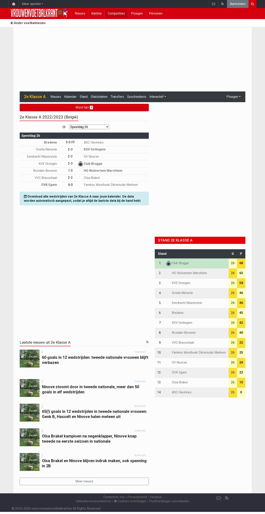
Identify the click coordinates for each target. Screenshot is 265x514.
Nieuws (80, 13)
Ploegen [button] (232, 97)
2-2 (70, 156)
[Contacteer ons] (219, 498)
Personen (155, 13)
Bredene (53, 142)
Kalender (70, 97)
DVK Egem (52, 185)
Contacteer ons (114, 497)
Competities (116, 13)
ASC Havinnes (90, 142)
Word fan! (84, 107)
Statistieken (99, 97)
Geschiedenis (136, 97)
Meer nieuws (84, 481)
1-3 (70, 171)
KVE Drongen (51, 164)
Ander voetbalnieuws (28, 23)
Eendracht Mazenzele (45, 156)
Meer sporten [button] (31, 4)
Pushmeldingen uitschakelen (169, 501)
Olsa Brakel (89, 178)
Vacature (156, 497)
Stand (84, 97)
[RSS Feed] (227, 498)
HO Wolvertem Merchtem (100, 171)
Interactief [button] (156, 97)
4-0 (70, 185)
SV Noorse (88, 156)
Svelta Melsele (49, 149)
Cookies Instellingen (130, 501)
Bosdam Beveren (48, 171)
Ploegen (137, 13)
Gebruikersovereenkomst (93, 501)
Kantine (96, 13)
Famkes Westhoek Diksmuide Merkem (108, 185)
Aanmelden (238, 4)
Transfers (117, 97)
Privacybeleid (137, 497)
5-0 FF (70, 142)
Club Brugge (90, 164)
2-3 (70, 149)
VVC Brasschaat (49, 178)
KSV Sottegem (92, 149)
